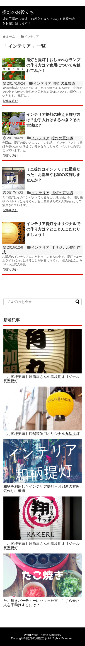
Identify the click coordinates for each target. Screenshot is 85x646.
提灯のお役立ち (18, 12)
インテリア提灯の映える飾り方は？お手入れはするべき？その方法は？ (53, 120)
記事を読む (10, 101)
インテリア (42, 83)
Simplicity (55, 634)
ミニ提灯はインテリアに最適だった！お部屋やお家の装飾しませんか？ (53, 174)
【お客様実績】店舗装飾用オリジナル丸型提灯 (41, 434)
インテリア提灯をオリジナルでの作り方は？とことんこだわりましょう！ (53, 229)
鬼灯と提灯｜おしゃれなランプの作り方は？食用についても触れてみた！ (53, 65)
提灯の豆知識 (64, 83)
